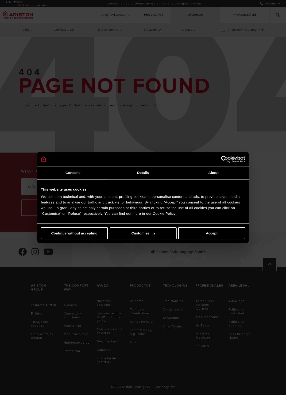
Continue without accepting (74, 233)
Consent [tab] (73, 173)
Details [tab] (143, 173)
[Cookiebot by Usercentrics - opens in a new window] (224, 159)
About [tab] (213, 173)
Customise (143, 233)
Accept (211, 233)
